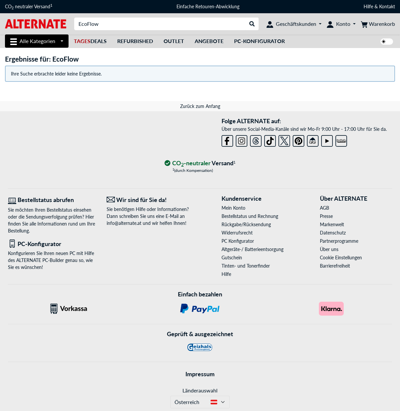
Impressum (200, 374)
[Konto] (341, 23)
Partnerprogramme (339, 241)
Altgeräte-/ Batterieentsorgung (252, 249)
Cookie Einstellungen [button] (341, 257)
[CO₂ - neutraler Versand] (200, 163)
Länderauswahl (200, 390)
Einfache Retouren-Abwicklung (207, 6)
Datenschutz (333, 232)
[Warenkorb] (378, 23)
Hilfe (368, 6)
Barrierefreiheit (335, 266)
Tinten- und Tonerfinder (246, 266)
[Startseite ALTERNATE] (35, 23)
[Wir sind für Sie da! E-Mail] (151, 199)
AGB (324, 208)
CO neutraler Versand (28, 6)
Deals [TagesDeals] (90, 41)
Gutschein (232, 257)
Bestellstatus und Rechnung (250, 216)
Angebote (209, 41)
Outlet (174, 41)
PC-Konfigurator (259, 41)
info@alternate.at (124, 223)
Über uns (329, 249)
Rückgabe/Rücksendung (246, 224)
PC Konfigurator (238, 241)
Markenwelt (332, 224)
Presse (326, 216)
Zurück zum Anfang (200, 106)
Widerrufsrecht (237, 232)
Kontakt (387, 6)
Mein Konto (233, 208)
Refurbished (135, 41)
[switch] (386, 41)
